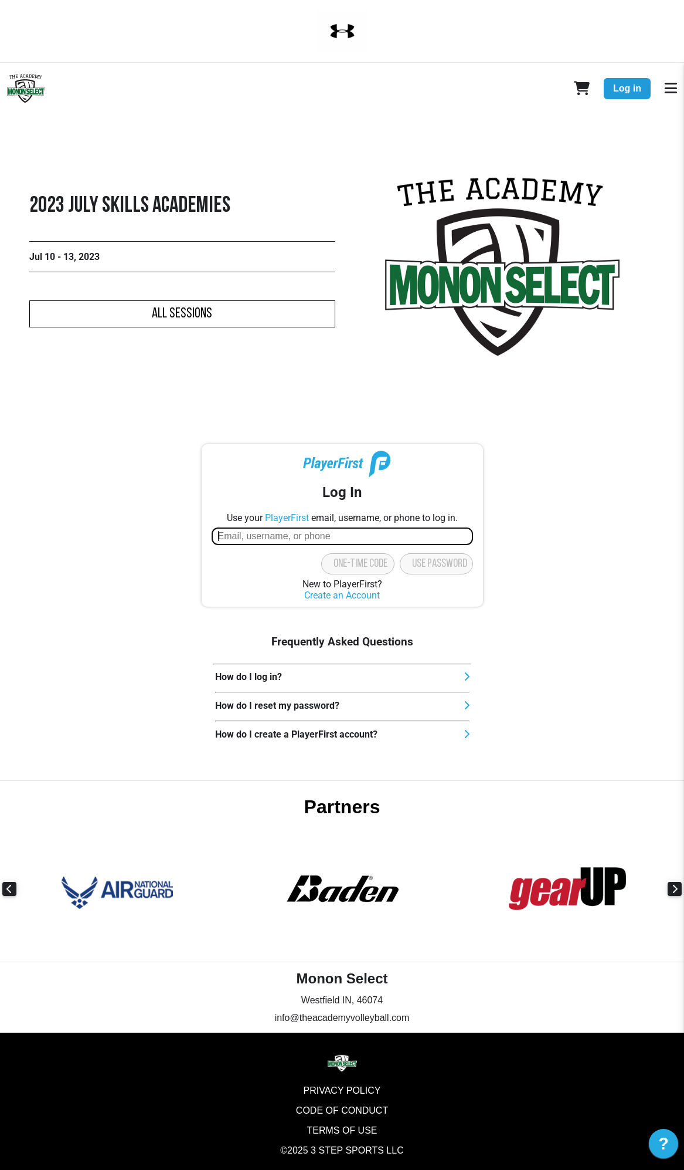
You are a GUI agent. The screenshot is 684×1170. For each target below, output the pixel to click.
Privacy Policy (342, 1090)
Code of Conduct (342, 1110)
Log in (627, 88)
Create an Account (342, 595)
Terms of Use (342, 1130)
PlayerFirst (287, 517)
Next (675, 889)
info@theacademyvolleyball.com (342, 1018)
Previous (9, 889)
